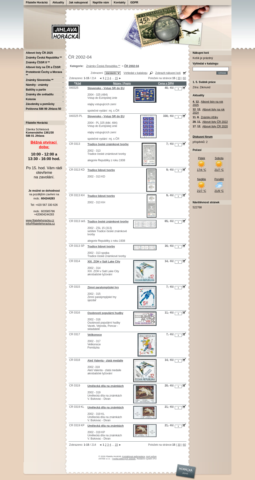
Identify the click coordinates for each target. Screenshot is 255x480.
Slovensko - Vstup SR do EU (106, 88)
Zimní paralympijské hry (103, 287)
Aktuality (58, 2)
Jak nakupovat (78, 2)
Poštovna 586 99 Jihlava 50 (43, 108)
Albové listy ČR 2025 (39, 52)
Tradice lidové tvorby (101, 170)
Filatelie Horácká (37, 2)
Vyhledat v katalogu (135, 73)
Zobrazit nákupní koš (168, 73)
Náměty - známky (37, 84)
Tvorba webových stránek (124, 459)
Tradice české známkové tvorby (108, 144)
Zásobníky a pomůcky (40, 104)
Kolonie (31, 99)
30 (179, 78)
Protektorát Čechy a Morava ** (44, 73)
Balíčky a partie (36, 89)
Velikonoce (95, 334)
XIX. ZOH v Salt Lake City (104, 261)
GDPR (134, 2)
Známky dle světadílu (39, 94)
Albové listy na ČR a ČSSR (43, 67)
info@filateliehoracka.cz (40, 223)
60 (184, 78)
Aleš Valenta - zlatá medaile (105, 360)
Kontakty (119, 2)
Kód (77, 83)
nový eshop (151, 456)
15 (116, 78)
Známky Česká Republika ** (103, 66)
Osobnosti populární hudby (105, 313)
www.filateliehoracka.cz (40, 220)
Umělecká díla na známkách (106, 386)
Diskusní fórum (202, 136)
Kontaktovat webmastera (133, 456)
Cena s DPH (166, 83)
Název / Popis (122, 83)
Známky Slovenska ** (39, 80)
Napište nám (101, 2)
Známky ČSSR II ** (38, 62)
